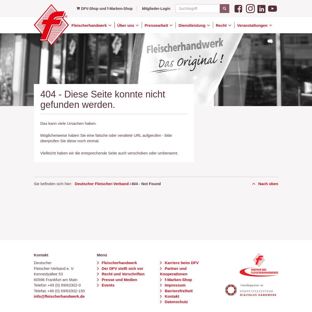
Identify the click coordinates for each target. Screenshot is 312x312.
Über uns (126, 25)
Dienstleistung (192, 25)
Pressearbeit (157, 25)
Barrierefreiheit (178, 291)
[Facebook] (239, 8)
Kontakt (171, 296)
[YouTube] (272, 8)
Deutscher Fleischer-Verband (102, 183)
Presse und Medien (119, 279)
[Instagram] (250, 8)
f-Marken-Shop (178, 279)
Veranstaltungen (253, 25)
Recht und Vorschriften (123, 274)
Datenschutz (176, 302)
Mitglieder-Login (156, 8)
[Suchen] (224, 8)
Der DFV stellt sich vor (122, 268)
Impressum (174, 285)
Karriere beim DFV (181, 263)
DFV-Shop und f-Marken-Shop (104, 8)
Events (107, 285)
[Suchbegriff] (202, 8)
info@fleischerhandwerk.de (59, 296)
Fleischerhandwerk (90, 25)
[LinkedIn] (261, 8)
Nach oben (267, 183)
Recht (222, 25)
